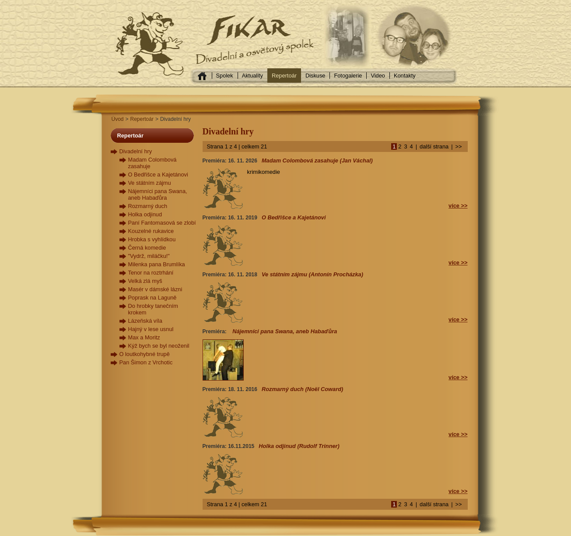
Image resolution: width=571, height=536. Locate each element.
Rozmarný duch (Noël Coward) (302, 389)
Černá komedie (147, 247)
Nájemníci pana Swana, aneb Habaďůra (157, 194)
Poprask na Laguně (152, 297)
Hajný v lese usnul (151, 329)
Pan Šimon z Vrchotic (146, 362)
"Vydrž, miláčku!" (149, 256)
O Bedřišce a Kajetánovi (158, 174)
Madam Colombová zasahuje (152, 162)
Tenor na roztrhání (151, 272)
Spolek (224, 75)
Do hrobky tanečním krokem (153, 309)
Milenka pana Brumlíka (156, 264)
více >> (457, 205)
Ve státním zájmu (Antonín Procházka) (312, 274)
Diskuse (315, 75)
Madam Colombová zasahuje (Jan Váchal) (317, 160)
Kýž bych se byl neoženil (158, 345)
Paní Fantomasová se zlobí (162, 222)
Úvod (118, 119)
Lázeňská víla (145, 320)
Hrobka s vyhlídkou (152, 239)
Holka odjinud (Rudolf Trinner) (299, 446)
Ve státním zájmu (149, 183)
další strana (434, 146)
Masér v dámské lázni (155, 289)
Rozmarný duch (148, 206)
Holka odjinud (145, 214)
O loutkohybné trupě (144, 354)
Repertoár (284, 75)
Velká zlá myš (145, 281)
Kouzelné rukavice (151, 231)
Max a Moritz (144, 337)
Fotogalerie (348, 75)
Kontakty (405, 75)
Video (378, 75)
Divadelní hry (135, 151)
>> (458, 146)
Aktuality (252, 75)
